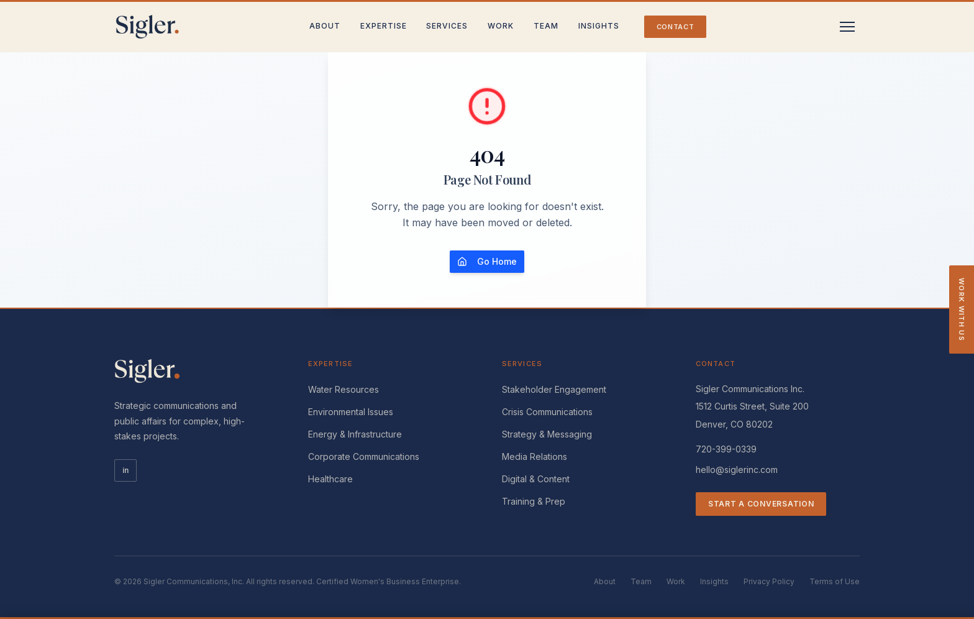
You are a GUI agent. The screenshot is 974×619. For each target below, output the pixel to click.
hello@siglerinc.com (737, 469)
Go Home (487, 261)
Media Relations (534, 456)
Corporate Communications (363, 456)
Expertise (383, 25)
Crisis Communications (547, 411)
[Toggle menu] (847, 27)
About (324, 25)
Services (447, 25)
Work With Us (961, 309)
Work (501, 25)
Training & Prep (533, 501)
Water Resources (343, 389)
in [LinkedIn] (125, 470)
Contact (675, 26)
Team (546, 25)
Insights (598, 25)
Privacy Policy (769, 581)
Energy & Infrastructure (355, 434)
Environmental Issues (350, 411)
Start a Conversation (761, 503)
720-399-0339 (726, 449)
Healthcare (330, 479)
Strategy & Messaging (547, 434)
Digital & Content (536, 479)
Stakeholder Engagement (554, 389)
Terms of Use (834, 581)
